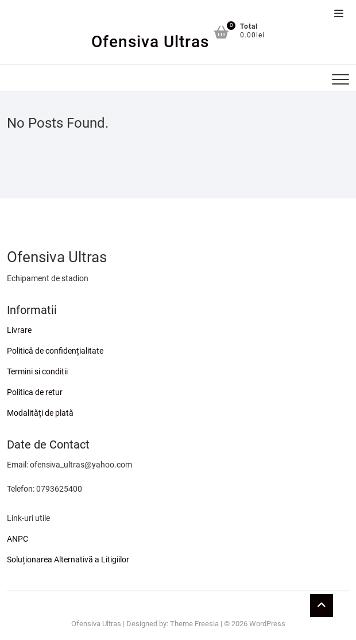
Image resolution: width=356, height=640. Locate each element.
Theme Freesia (194, 623)
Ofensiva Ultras (150, 41)
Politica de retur (35, 392)
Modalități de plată (40, 412)
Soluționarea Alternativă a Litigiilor (68, 559)
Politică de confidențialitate (55, 350)
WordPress (267, 623)
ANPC (17, 538)
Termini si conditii (37, 371)
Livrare (19, 330)
